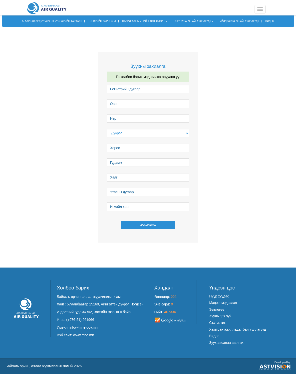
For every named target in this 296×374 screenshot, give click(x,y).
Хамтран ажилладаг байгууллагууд (237, 329)
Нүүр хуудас (219, 296)
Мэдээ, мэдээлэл (223, 303)
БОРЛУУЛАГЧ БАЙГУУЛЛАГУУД (194, 21)
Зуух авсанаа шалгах (226, 343)
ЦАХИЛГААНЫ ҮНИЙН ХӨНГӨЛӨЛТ (145, 21)
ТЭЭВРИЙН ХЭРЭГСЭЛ (102, 21)
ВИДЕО (269, 21)
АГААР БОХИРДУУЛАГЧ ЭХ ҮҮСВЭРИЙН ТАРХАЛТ (52, 21)
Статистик (217, 323)
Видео (214, 336)
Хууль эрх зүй (220, 316)
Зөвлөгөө (217, 309)
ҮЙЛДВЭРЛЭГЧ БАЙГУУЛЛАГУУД (239, 21)
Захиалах (148, 225)
